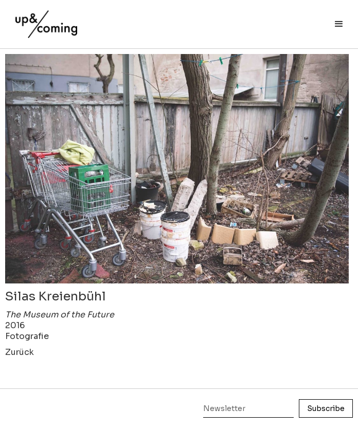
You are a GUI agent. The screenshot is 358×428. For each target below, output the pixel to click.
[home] (43, 19)
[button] (339, 24)
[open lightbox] (177, 168)
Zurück (19, 352)
